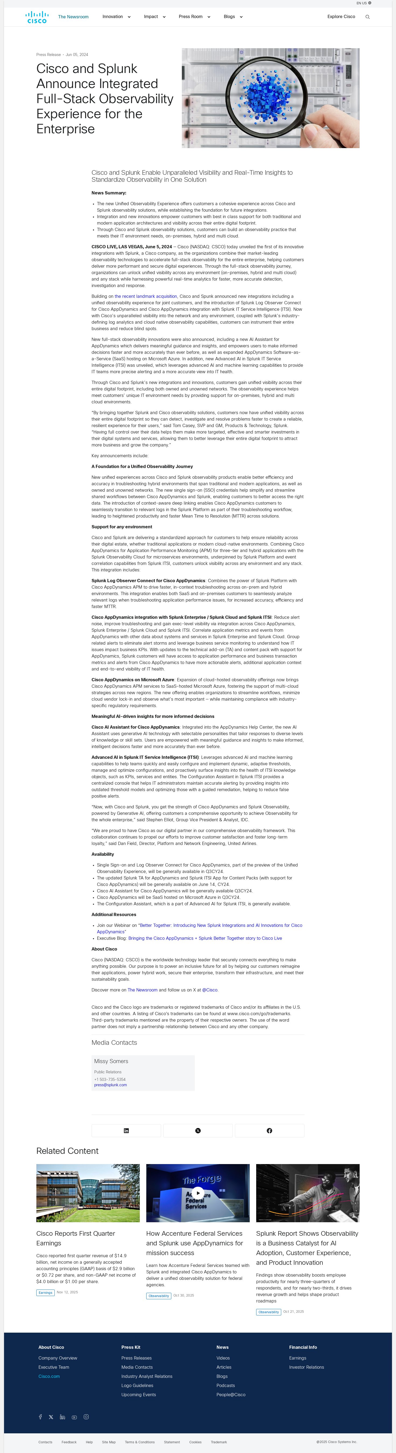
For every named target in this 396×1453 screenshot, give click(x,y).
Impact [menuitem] (154, 17)
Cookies (195, 1442)
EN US (364, 3)
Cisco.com (49, 1377)
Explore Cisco (341, 17)
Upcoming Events (138, 1395)
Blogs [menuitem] (233, 17)
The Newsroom (73, 17)
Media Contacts (137, 1367)
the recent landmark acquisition (146, 297)
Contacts (45, 1442)
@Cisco (209, 990)
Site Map (109, 1442)
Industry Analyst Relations (146, 1377)
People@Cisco (231, 1395)
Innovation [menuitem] (116, 17)
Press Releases (136, 1358)
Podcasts (226, 1386)
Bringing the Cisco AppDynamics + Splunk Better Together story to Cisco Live (205, 939)
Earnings (297, 1358)
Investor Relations (306, 1367)
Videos (223, 1358)
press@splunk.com (110, 1085)
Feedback (69, 1442)
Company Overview (58, 1358)
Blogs (222, 1377)
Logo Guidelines (137, 1386)
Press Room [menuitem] (194, 17)
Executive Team (54, 1367)
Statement (172, 1442)
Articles (224, 1367)
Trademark (219, 1442)
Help (89, 1442)
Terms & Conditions (140, 1442)
